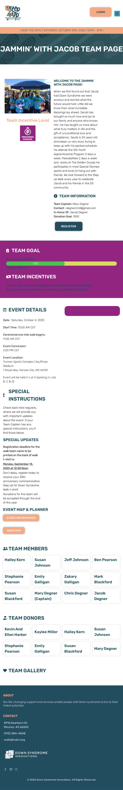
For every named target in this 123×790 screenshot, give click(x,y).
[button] (100, 12)
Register (69, 226)
